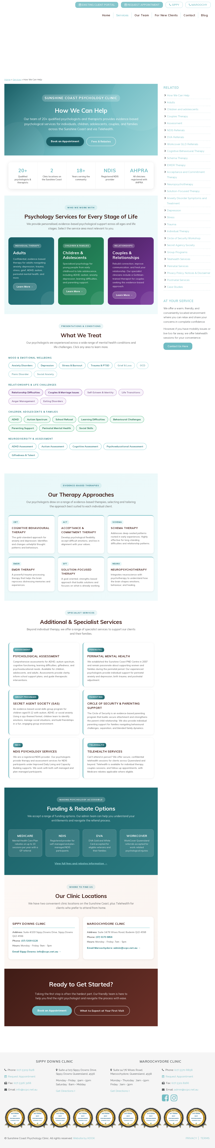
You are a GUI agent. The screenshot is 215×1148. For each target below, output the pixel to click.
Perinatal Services (177, 266)
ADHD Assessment (22, 446)
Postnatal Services (178, 280)
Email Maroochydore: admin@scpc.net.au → (113, 947)
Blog (204, 16)
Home (106, 16)
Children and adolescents (182, 109)
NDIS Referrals (176, 130)
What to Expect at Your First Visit (102, 1010)
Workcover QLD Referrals (182, 144)
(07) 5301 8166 (180, 1083)
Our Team (142, 16)
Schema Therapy (177, 158)
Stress (171, 217)
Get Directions (66, 1090)
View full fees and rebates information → (81, 863)
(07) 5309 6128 (29, 940)
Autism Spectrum (37, 419)
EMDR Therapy (176, 165)
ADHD (15, 419)
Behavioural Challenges (127, 419)
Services (122, 16)
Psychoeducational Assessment (125, 446)
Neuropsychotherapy (180, 184)
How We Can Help (178, 95)
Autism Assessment (52, 446)
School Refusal (64, 419)
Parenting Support (23, 428)
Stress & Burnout (72, 365)
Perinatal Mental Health (56, 428)
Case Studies (175, 286)
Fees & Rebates (101, 141)
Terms (205, 1138)
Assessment (174, 123)
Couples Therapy (177, 116)
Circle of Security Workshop (184, 238)
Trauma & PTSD (100, 365)
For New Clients (166, 16)
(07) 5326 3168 (22, 1083)
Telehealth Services (178, 259)
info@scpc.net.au (26, 1089)
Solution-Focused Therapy (183, 191)
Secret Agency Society (181, 245)
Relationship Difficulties (26, 392)
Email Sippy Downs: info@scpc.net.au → (36, 951)
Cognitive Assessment (85, 446)
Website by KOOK (84, 1138)
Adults (171, 102)
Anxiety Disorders (22, 365)
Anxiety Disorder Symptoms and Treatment (187, 201)
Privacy (191, 1138)
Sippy (172, 5)
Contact (189, 16)
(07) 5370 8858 (104, 937)
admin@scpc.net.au (186, 1089)
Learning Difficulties (93, 419)
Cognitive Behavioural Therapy (185, 151)
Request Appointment (138, 5)
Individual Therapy (178, 231)
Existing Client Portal (92, 5)
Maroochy (197, 5)
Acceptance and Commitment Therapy (186, 174)
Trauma (171, 224)
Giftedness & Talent (23, 455)
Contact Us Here (178, 346)
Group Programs (177, 252)
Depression (47, 365)
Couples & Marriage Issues (63, 392)
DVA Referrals (175, 137)
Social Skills (86, 428)
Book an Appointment (65, 141)
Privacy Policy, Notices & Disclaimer (188, 273)
